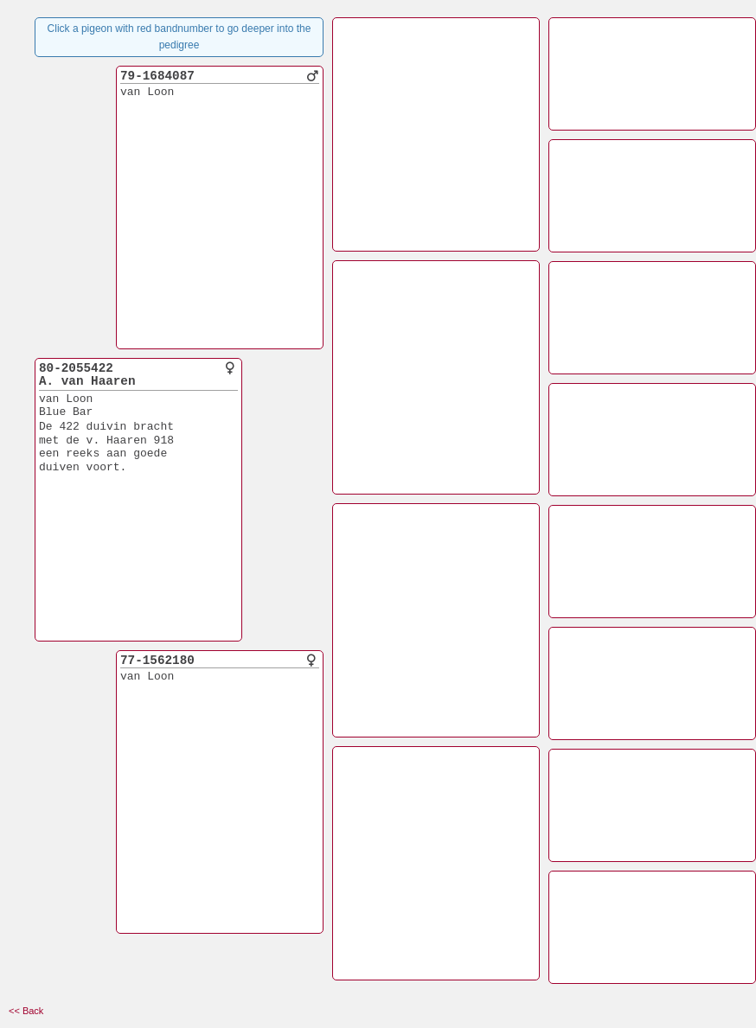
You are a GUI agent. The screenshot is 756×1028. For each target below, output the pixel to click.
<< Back (26, 1011)
